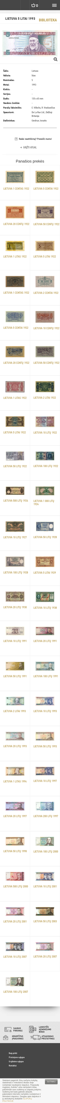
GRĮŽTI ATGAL (30, 147)
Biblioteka (48, 20)
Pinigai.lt (5, 5)
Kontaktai (12, 1065)
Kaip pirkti (13, 1053)
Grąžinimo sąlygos (16, 1061)
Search (25, 5)
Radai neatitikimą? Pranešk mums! (35, 138)
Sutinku (51, 1082)
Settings (15, 5)
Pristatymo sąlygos (17, 1057)
